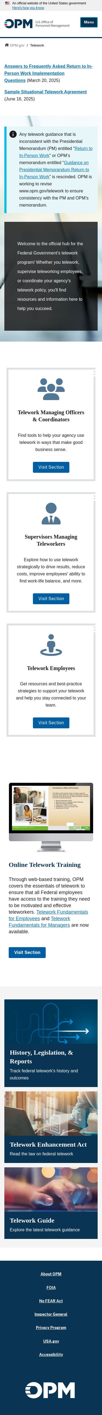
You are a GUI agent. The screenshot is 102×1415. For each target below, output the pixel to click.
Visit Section (51, 467)
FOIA (51, 1287)
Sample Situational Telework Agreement (45, 92)
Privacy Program (51, 1327)
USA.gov (51, 1341)
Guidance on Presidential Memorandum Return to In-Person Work (54, 169)
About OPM (51, 1274)
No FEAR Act (51, 1301)
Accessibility (51, 1354)
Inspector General (51, 1314)
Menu (89, 22)
